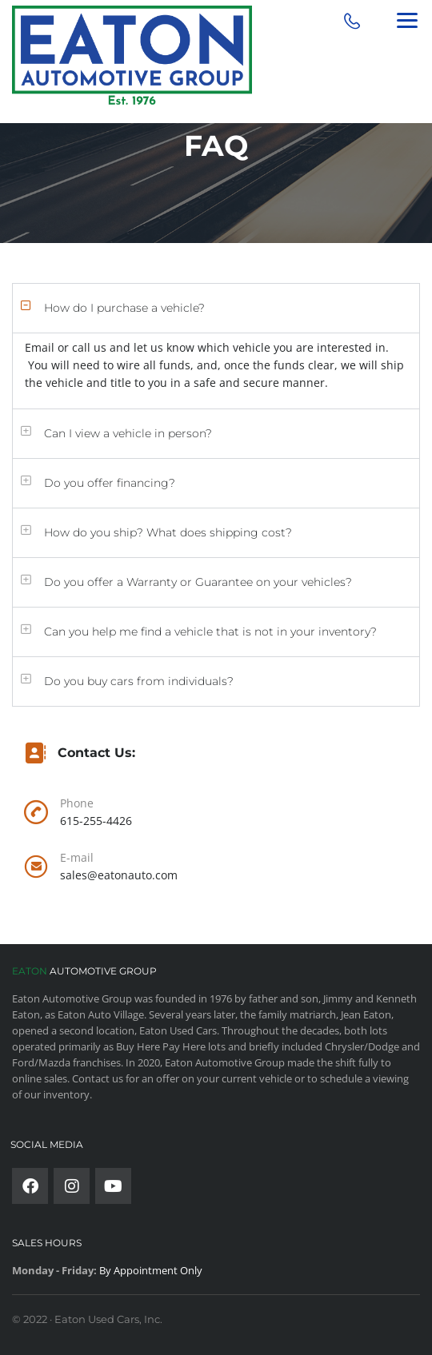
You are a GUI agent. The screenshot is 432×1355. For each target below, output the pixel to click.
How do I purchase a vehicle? (124, 308)
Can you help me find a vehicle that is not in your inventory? (210, 631)
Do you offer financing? (109, 483)
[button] (216, 308)
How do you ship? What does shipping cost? (168, 532)
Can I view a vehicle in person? (128, 433)
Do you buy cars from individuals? (139, 681)
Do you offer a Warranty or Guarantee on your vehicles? (198, 582)
